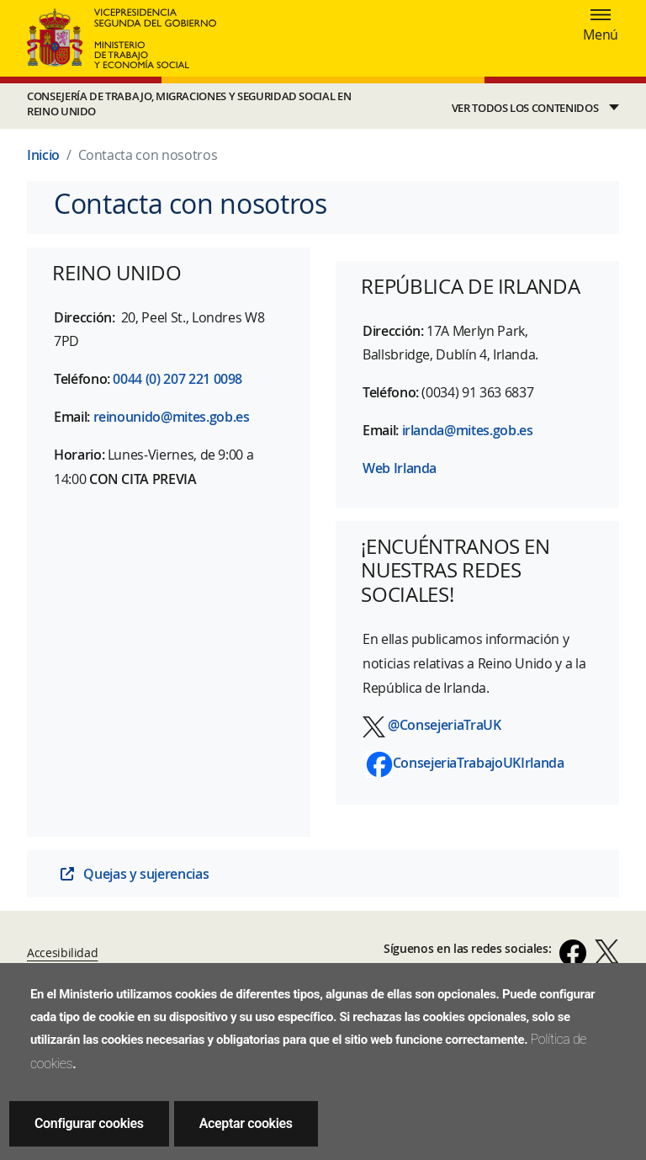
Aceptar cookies (246, 1123)
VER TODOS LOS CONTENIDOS (525, 108)
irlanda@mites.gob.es (467, 430)
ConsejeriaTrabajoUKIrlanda (478, 762)
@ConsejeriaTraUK (444, 725)
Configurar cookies (89, 1123)
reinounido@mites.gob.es (171, 416)
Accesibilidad (62, 952)
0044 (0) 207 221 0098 (177, 379)
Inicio (43, 155)
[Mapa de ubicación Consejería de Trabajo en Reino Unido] (168, 660)
